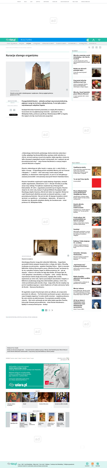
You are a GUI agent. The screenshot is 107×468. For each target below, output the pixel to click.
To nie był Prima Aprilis (81, 179)
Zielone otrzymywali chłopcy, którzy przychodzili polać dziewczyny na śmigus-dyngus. (80, 86)
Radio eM (55, 1)
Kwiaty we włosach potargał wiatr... (16, 350)
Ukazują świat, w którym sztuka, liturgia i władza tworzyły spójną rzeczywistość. (81, 198)
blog (25, 1)
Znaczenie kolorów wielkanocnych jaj (35, 350)
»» (52, 310)
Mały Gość (75, 1)
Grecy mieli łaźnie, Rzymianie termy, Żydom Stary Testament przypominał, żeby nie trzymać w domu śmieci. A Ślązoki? (82, 171)
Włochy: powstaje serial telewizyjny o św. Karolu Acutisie (81, 57)
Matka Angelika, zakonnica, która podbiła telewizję (81, 278)
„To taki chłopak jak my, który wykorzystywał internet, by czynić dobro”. (81, 62)
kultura (26, 39)
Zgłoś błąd (98, 463)
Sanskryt (76, 229)
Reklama (47, 464)
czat (31, 1)
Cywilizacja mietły (79, 167)
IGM (22, 464)
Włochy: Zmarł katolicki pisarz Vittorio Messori (55, 350)
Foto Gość (41, 464)
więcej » (20, 406)
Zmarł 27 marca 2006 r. (78, 309)
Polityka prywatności (69, 464)
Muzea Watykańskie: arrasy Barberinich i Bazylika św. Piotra (80, 192)
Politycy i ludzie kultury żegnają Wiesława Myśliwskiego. (81, 223)
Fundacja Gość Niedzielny (57, 464)
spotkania (46, 1)
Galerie (38, 391)
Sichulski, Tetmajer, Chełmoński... (80, 253)
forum (19, 1)
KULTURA (24, 317)
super (32, 358)
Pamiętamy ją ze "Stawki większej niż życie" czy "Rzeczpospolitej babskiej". (81, 211)
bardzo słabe (14, 358)
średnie (24, 358)
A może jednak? (77, 181)
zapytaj (38, 1)
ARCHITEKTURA (13, 317)
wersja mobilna (85, 1)
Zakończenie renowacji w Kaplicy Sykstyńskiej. (81, 269)
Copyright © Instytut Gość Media (25, 466)
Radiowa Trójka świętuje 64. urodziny (81, 242)
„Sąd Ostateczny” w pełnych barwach (80, 265)
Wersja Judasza (78, 288)
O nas (19, 464)
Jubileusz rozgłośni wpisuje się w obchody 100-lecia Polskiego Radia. (81, 246)
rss (93, 47)
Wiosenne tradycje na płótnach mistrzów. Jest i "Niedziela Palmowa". (80, 258)
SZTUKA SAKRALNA (32, 317)
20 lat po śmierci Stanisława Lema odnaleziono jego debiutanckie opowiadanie (79, 303)
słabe (19, 358)
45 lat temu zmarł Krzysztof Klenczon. (79, 73)
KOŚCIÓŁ (19, 317)
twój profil (93, 39)
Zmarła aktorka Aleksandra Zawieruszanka (17, 351)
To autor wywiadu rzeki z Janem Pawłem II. (81, 96)
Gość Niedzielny (65, 1)
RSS (92, 463)
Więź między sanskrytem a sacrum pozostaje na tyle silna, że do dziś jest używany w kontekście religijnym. (81, 233)
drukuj (14, 110)
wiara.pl (12, 40)
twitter (100, 47)
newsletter (87, 463)
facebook (97, 47)
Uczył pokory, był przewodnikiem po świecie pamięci (41, 351)
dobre (28, 358)
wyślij (11, 110)
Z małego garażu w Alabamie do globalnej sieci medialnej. (81, 282)
